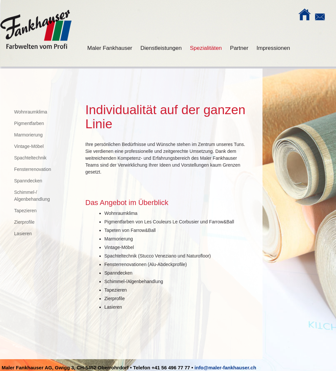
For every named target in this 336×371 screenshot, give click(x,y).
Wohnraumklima (30, 111)
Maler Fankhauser (109, 48)
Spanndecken (28, 180)
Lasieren (23, 233)
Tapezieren (25, 210)
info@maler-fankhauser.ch (225, 367)
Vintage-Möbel (29, 146)
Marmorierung (28, 134)
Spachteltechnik (30, 157)
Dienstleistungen (161, 48)
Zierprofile (24, 222)
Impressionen (273, 48)
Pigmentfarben (29, 123)
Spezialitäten (206, 48)
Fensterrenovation (32, 169)
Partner (239, 48)
